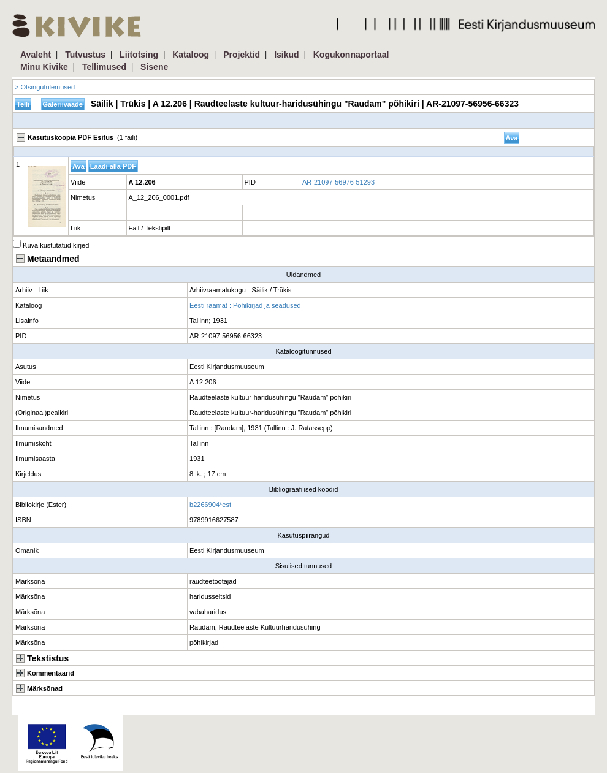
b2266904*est (210, 504)
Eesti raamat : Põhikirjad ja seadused (245, 305)
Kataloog (190, 54)
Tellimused (104, 67)
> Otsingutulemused (45, 87)
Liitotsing (139, 54)
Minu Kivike (44, 67)
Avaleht (35, 54)
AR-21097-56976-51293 (338, 182)
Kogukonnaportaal (351, 54)
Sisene (154, 67)
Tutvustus (85, 54)
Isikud (286, 54)
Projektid (241, 54)
